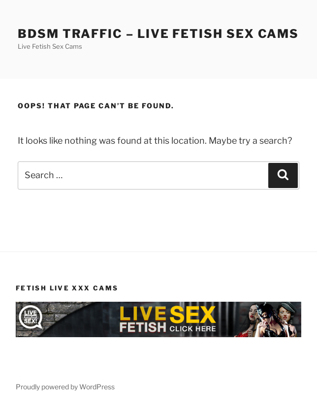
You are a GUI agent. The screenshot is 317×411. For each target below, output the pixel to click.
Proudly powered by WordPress (65, 386)
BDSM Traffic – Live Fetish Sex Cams (158, 34)
